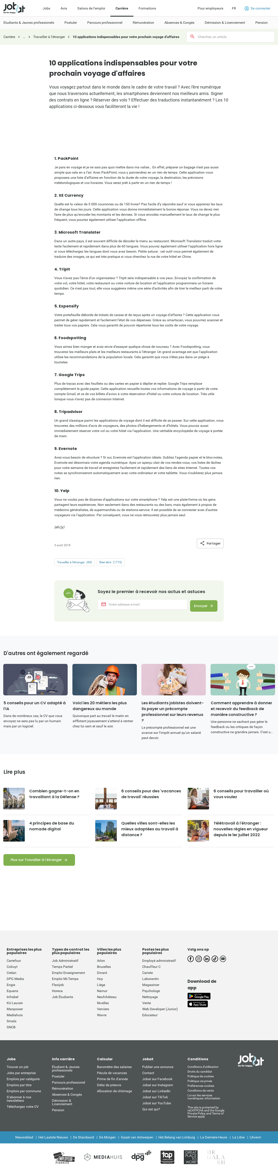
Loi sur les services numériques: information (203, 1101)
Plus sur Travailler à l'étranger (36, 864)
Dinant (102, 977)
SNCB (11, 1031)
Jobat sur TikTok (155, 1101)
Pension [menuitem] (261, 23)
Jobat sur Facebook (157, 1083)
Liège (101, 989)
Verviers (103, 1013)
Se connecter (257, 8)
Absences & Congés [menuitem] (179, 23)
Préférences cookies (200, 1090)
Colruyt (12, 971)
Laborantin (150, 983)
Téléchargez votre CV (23, 1111)
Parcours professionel (68, 1087)
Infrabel (12, 1001)
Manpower (15, 1013)
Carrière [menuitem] (122, 8)
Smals (11, 1025)
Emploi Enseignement (68, 977)
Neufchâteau (107, 1001)
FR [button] (234, 8)
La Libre (238, 1142)
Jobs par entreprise (21, 1077)
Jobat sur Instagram (157, 1089)
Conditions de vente (200, 1095)
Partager (210, 543)
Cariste (147, 977)
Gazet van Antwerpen (137, 1142)
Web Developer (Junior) (160, 1013)
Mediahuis (15, 1019)
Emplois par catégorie (23, 1083)
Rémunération (62, 1093)
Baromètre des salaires (114, 1071)
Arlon (101, 965)
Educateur (150, 1019)
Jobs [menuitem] (46, 8)
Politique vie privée (199, 1085)
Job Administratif (65, 965)
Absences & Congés (67, 1099)
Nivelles (103, 1007)
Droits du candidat (199, 1076)
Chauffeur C (151, 971)
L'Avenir (255, 1142)
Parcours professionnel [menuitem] (104, 23)
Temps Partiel (62, 971)
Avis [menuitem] (64, 8)
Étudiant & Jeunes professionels (66, 1073)
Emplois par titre (19, 1089)
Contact (148, 1077)
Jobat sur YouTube (156, 1107)
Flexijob (58, 989)
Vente (146, 1007)
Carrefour (14, 965)
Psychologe (151, 995)
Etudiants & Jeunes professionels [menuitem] (28, 23)
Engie (11, 989)
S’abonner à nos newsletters (19, 1103)
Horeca (57, 995)
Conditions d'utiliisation (203, 1071)
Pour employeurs (210, 8)
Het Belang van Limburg (176, 1142)
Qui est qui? (151, 1113)
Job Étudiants (62, 1001)
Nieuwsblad (24, 1142)
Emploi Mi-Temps (65, 983)
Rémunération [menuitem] (143, 23)
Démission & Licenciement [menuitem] (225, 23)
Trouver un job (17, 1071)
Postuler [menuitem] (70, 23)
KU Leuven (15, 1007)
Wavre (101, 1019)
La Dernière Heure (213, 1142)
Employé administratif (159, 965)
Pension (58, 1114)
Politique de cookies (200, 1080)
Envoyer (198, 609)
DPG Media (15, 983)
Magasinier (150, 989)
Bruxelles (104, 971)
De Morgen (107, 1142)
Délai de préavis (109, 1089)
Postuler (58, 1081)
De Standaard (83, 1142)
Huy (100, 983)
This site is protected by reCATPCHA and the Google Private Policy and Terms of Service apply (205, 1116)
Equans (12, 995)
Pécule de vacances (112, 1077)
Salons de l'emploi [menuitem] (91, 8)
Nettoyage (150, 1001)
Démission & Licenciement (62, 1106)
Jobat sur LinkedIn (156, 1095)
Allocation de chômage (114, 1095)
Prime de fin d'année (112, 1083)
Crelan (11, 977)
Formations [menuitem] (147, 8)
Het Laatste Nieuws (53, 1142)
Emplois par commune (24, 1095)
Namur (102, 995)
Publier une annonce (157, 1071)
